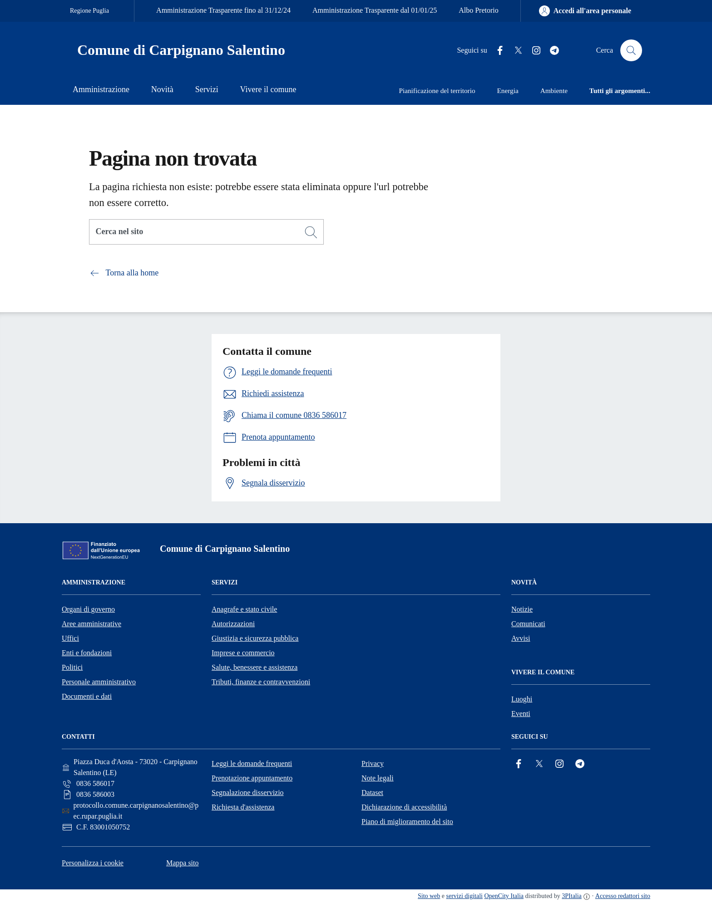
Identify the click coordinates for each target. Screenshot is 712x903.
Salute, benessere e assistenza (254, 667)
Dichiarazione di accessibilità (404, 807)
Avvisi (520, 638)
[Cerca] (311, 232)
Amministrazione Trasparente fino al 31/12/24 (223, 10)
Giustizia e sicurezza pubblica (255, 638)
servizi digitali (464, 896)
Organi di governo (88, 609)
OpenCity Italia (504, 896)
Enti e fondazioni (87, 653)
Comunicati (528, 624)
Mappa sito (182, 863)
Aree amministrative (91, 624)
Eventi (520, 713)
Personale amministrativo (99, 682)
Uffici (70, 638)
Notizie (522, 609)
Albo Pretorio (479, 10)
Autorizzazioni (233, 624)
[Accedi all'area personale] (585, 11)
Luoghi (521, 699)
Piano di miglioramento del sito (407, 821)
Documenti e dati (87, 696)
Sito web (429, 896)
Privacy (372, 763)
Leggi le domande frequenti (252, 763)
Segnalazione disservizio (248, 792)
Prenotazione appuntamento (252, 778)
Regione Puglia (89, 10)
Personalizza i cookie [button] (93, 863)
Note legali (377, 778)
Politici (72, 667)
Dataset (372, 792)
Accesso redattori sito (622, 896)
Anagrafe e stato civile (244, 609)
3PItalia (572, 896)
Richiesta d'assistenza (243, 807)
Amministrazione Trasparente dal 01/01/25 (374, 10)
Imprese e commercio (243, 653)
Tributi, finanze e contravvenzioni (261, 682)
